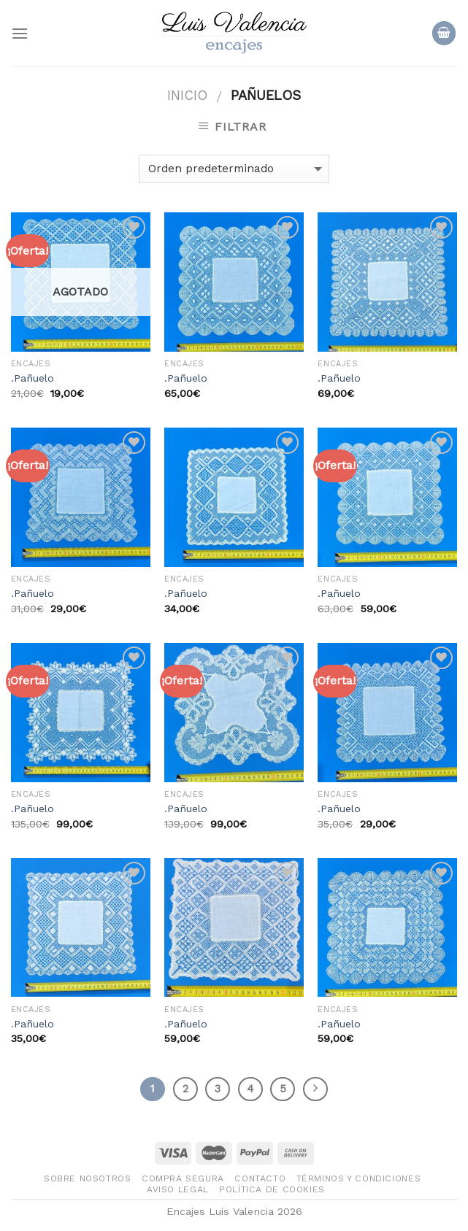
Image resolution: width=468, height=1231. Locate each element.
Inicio (187, 95)
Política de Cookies (272, 1189)
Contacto (259, 1178)
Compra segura (183, 1178)
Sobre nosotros (87, 1178)
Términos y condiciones (358, 1178)
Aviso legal (178, 1189)
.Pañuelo (32, 378)
